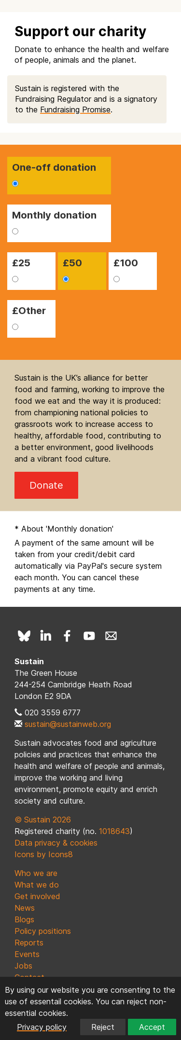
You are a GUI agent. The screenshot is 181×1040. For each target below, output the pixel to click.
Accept (152, 1027)
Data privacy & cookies (55, 843)
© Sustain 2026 (42, 819)
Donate (46, 485)
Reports (28, 942)
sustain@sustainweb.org (68, 724)
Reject (102, 1027)
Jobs (23, 966)
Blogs (24, 919)
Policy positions (42, 931)
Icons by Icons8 (43, 854)
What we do (36, 884)
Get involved (37, 896)
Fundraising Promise (75, 109)
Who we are (35, 873)
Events (27, 954)
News (24, 908)
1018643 (114, 831)
